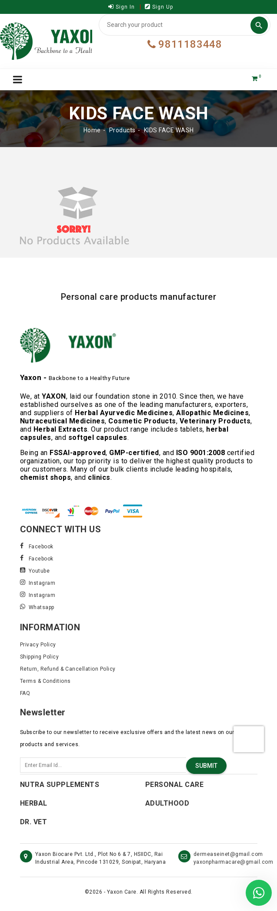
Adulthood (167, 803)
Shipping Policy (39, 657)
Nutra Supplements (60, 785)
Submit (206, 765)
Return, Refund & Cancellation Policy (68, 669)
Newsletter (43, 712)
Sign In (121, 6)
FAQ (25, 693)
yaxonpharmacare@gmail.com (234, 862)
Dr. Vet (33, 822)
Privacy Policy (38, 645)
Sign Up (159, 6)
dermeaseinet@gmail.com (228, 854)
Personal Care (174, 785)
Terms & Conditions (45, 681)
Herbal (33, 803)
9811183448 (184, 44)
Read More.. (35, 493)
